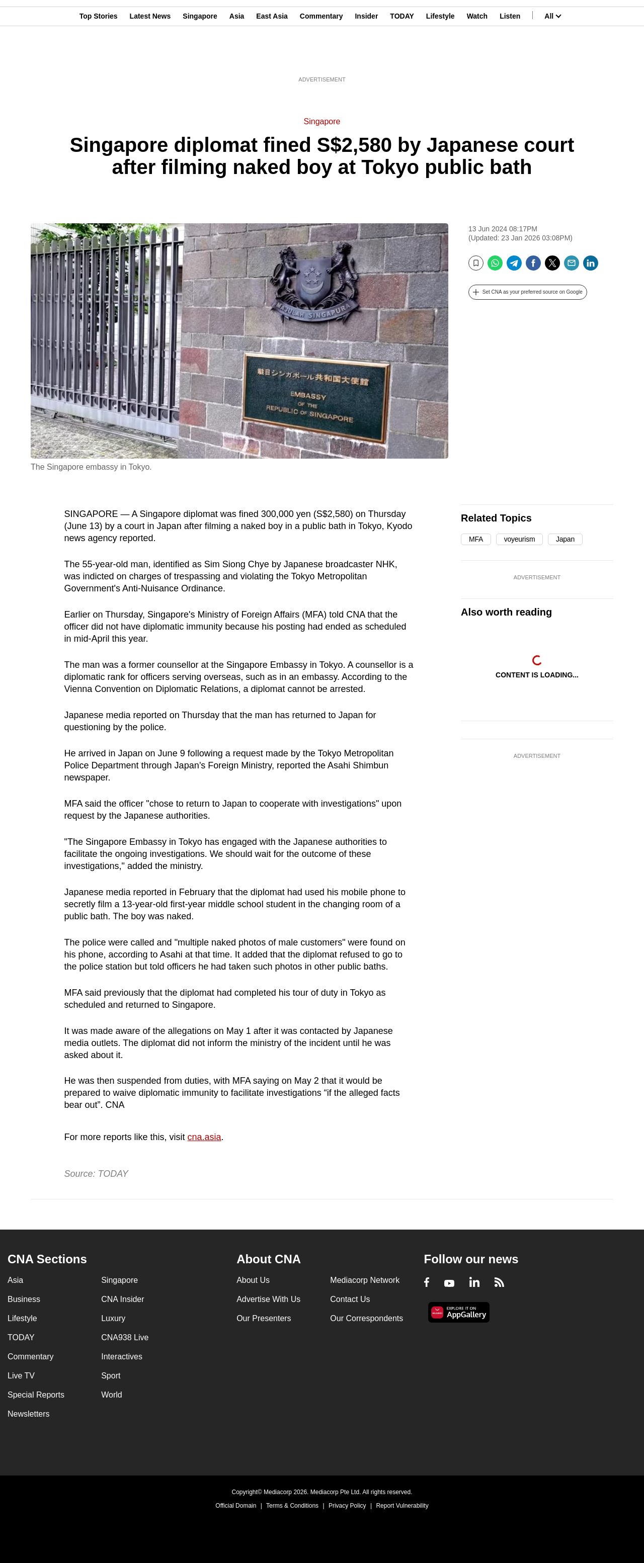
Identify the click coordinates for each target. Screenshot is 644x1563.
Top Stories (98, 57)
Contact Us (350, 1299)
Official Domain (235, 1505)
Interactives (121, 1356)
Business (24, 1299)
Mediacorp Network (364, 1280)
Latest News (150, 57)
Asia (237, 57)
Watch (477, 57)
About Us (253, 1280)
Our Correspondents (366, 1318)
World (111, 1395)
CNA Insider (122, 1299)
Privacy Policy (347, 1505)
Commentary (321, 57)
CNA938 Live (124, 1337)
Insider (366, 57)
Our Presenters (263, 1318)
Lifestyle (440, 57)
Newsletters (29, 1414)
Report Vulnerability (402, 1505)
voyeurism (519, 539)
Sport (110, 1375)
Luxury (113, 1318)
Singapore (200, 57)
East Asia (272, 57)
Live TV (21, 1375)
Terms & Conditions (292, 1505)
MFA (476, 539)
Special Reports (36, 1395)
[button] (527, 292)
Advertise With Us (268, 1299)
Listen (510, 57)
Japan (565, 539)
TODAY (402, 57)
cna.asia (204, 1137)
